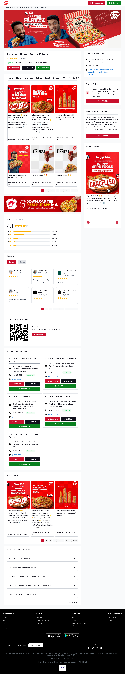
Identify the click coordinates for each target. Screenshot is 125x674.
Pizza (4, 620)
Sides (5, 623)
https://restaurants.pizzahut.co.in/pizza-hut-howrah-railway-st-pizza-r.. (100, 72)
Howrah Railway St (39, 7)
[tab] (10, 77)
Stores (6, 7)
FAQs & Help (75, 626)
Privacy (73, 618)
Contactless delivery (42, 620)
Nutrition (39, 623)
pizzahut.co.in (17, 379)
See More (73, 602)
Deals (5, 618)
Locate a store (112, 618)
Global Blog (111, 620)
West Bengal (16, 7)
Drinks (5, 626)
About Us (39, 618)
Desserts (6, 628)
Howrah (26, 7)
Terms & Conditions (77, 620)
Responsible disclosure (78, 623)
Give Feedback (36, 645)
